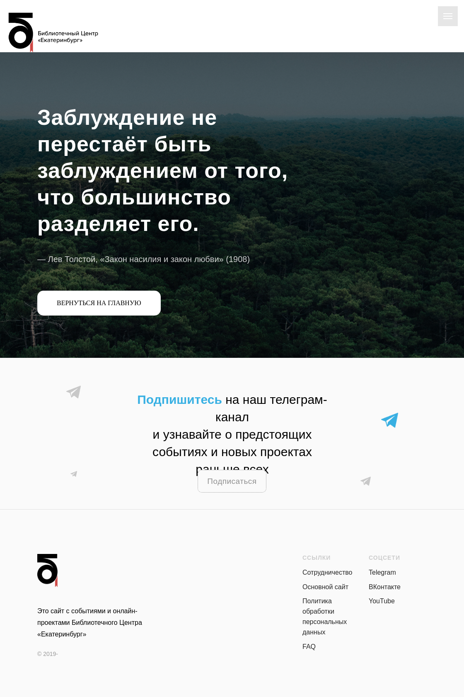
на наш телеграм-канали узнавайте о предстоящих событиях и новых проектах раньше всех (232, 434)
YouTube (382, 601)
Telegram (382, 572)
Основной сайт (325, 586)
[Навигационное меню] (447, 16)
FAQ (309, 646)
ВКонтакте (385, 586)
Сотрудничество (327, 572)
